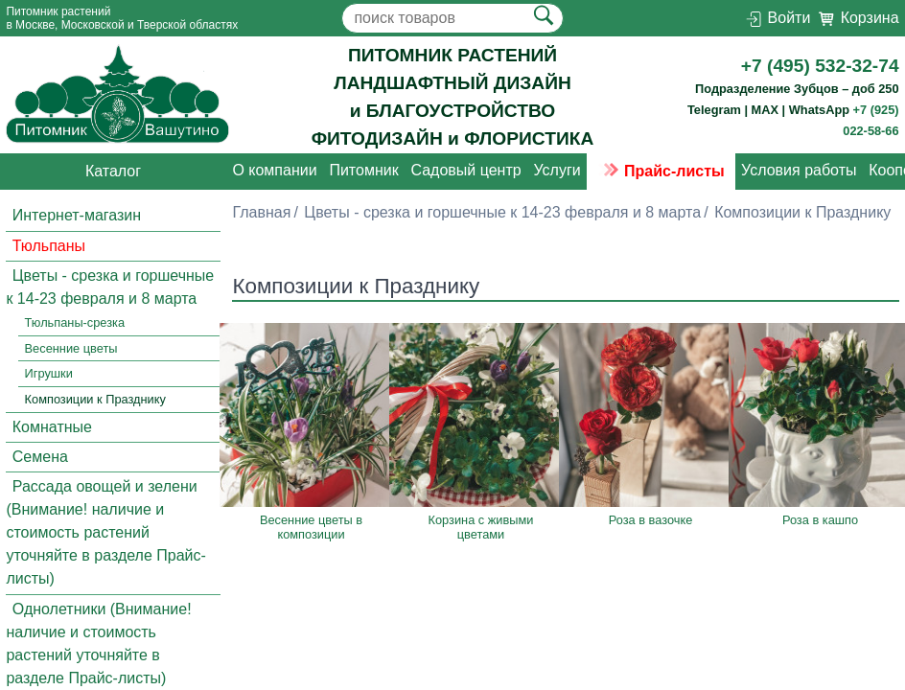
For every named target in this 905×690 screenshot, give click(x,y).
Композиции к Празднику (95, 399)
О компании (274, 171)
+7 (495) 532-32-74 (820, 66)
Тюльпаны (48, 246)
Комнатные (52, 427)
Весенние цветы (71, 348)
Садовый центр (465, 171)
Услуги (556, 171)
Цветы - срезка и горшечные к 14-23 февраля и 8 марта (110, 287)
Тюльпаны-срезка (75, 322)
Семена (40, 456)
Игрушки (49, 374)
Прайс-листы (661, 171)
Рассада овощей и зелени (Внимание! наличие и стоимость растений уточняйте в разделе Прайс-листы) (105, 532)
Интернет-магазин (76, 216)
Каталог (113, 171)
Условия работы (798, 171)
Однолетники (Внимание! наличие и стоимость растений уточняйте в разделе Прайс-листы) (98, 643)
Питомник (363, 171)
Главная (261, 212)
